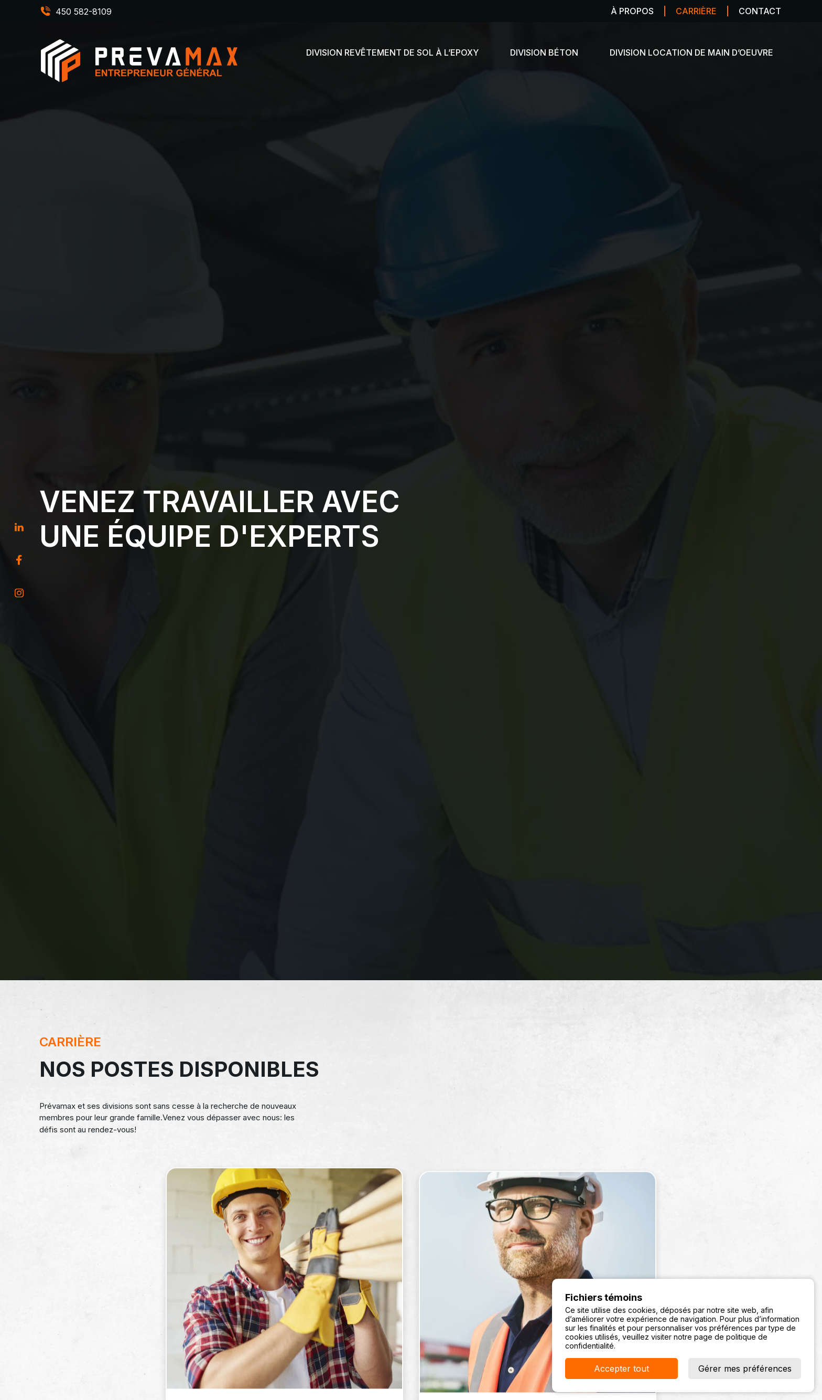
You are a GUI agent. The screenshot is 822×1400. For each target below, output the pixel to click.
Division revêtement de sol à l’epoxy (392, 52)
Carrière (696, 11)
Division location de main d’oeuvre (691, 52)
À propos (632, 11)
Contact (760, 11)
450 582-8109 (84, 11)
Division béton (544, 52)
